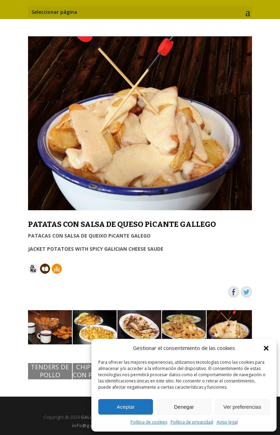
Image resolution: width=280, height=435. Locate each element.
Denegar (184, 407)
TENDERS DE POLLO (50, 371)
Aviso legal (227, 422)
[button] (266, 348)
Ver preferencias (242, 407)
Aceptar (126, 407)
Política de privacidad (192, 422)
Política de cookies (148, 422)
